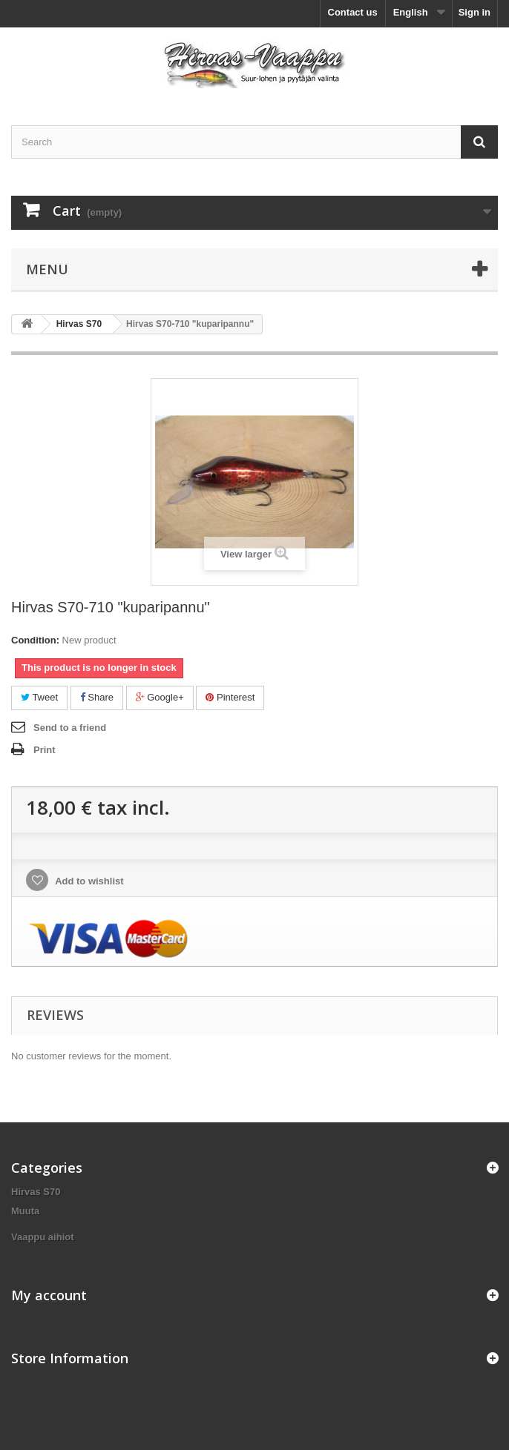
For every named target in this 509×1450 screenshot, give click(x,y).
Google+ (160, 697)
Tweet (39, 697)
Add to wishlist (88, 881)
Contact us (353, 12)
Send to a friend (69, 727)
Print (44, 749)
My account (49, 1295)
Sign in (474, 12)
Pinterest (230, 697)
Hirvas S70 (36, 1191)
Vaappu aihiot (42, 1236)
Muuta (25, 1210)
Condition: (35, 640)
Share (97, 697)
